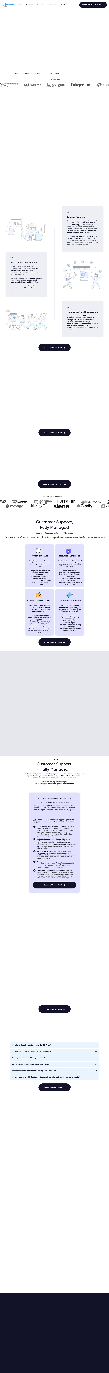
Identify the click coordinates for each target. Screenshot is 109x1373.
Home (21, 5)
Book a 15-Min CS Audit (93, 5)
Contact (64, 5)
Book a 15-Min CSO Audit (54, 485)
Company (30, 5)
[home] (8, 4)
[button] (41, 5)
